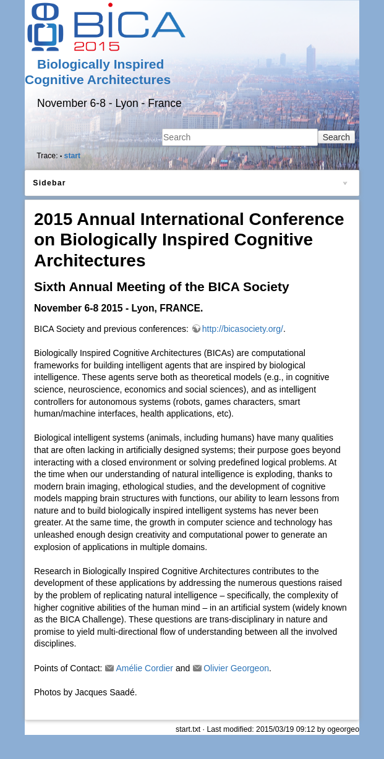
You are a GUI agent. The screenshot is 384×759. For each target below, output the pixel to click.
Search (336, 137)
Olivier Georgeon (236, 668)
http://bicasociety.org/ (242, 329)
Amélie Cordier (144, 668)
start (72, 155)
